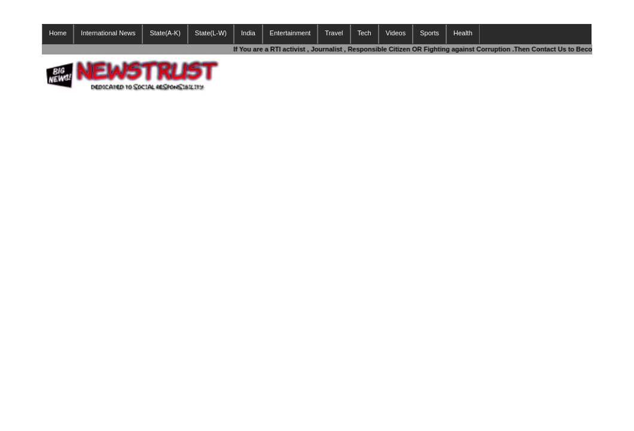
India (248, 33)
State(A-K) (165, 33)
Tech (364, 33)
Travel (334, 33)
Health (463, 33)
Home (57, 33)
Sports (429, 33)
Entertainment (290, 33)
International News (108, 33)
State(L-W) (211, 33)
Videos (396, 33)
